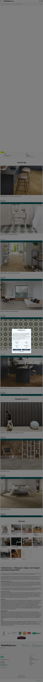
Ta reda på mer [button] (21, 351)
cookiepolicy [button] (24, 335)
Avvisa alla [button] (16, 349)
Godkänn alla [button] (26, 349)
